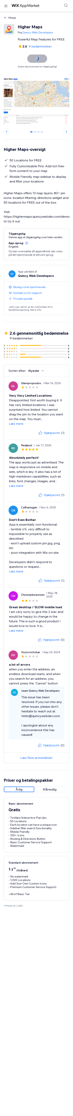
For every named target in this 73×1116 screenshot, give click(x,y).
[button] (26, 243)
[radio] (19, 789)
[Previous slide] (7, 131)
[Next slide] (66, 131)
